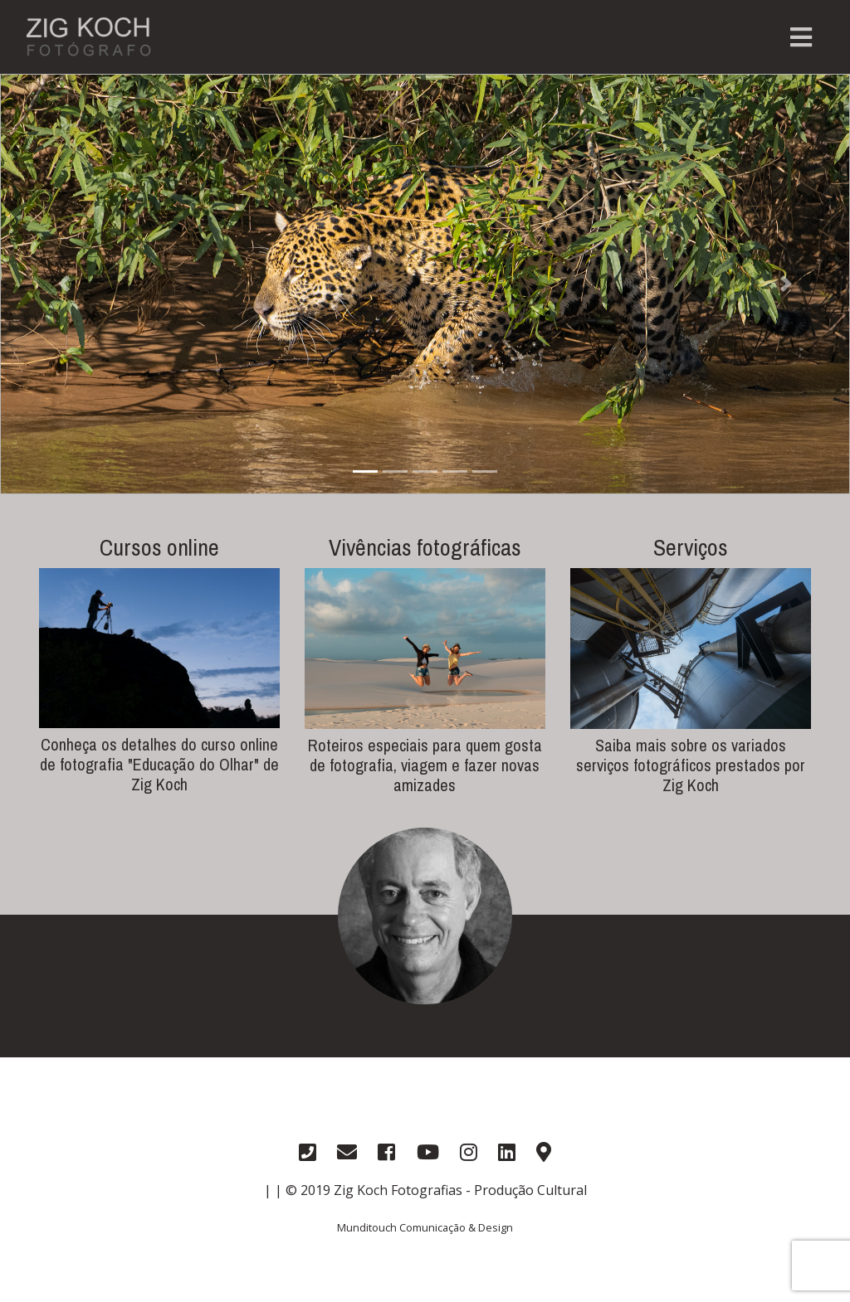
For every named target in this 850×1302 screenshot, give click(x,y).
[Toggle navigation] (801, 37)
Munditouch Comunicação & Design (425, 1227)
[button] (64, 284)
